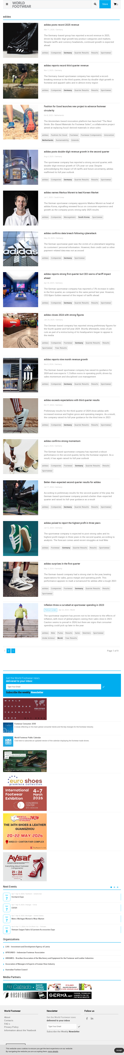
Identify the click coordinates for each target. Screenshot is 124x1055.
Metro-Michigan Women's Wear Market (27, 919)
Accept (119, 1050)
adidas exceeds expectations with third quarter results (72, 400)
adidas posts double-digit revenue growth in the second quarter (76, 151)
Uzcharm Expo (17, 897)
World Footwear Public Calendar (27, 738)
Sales (77, 633)
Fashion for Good (59, 135)
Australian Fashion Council (16, 970)
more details (53, 1051)
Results (94, 53)
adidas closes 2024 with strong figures (64, 315)
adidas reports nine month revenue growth (66, 359)
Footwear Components (91, 135)
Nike (53, 633)
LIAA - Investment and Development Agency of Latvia (27, 947)
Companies (56, 53)
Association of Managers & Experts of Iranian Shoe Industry (30, 964)
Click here (18, 741)
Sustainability (62, 140)
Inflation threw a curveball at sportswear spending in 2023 (74, 605)
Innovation (109, 135)
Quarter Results (82, 53)
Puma (60, 633)
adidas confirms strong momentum (62, 441)
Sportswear (106, 53)
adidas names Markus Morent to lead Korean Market (71, 192)
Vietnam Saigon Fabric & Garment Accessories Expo (33, 930)
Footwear (74, 135)
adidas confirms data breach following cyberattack (70, 233)
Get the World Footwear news (61, 1017)
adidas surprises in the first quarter (62, 563)
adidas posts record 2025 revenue (61, 24)
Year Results (61, 348)
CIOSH (14, 908)
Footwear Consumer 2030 (25, 724)
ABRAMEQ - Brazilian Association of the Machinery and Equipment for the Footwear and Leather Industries (49, 958)
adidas (45, 53)
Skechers (87, 633)
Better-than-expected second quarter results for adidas (72, 482)
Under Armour (48, 638)
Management (70, 217)
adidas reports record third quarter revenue (66, 65)
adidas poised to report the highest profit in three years (72, 523)
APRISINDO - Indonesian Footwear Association (25, 952)
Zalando (75, 140)
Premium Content (50, 610)
